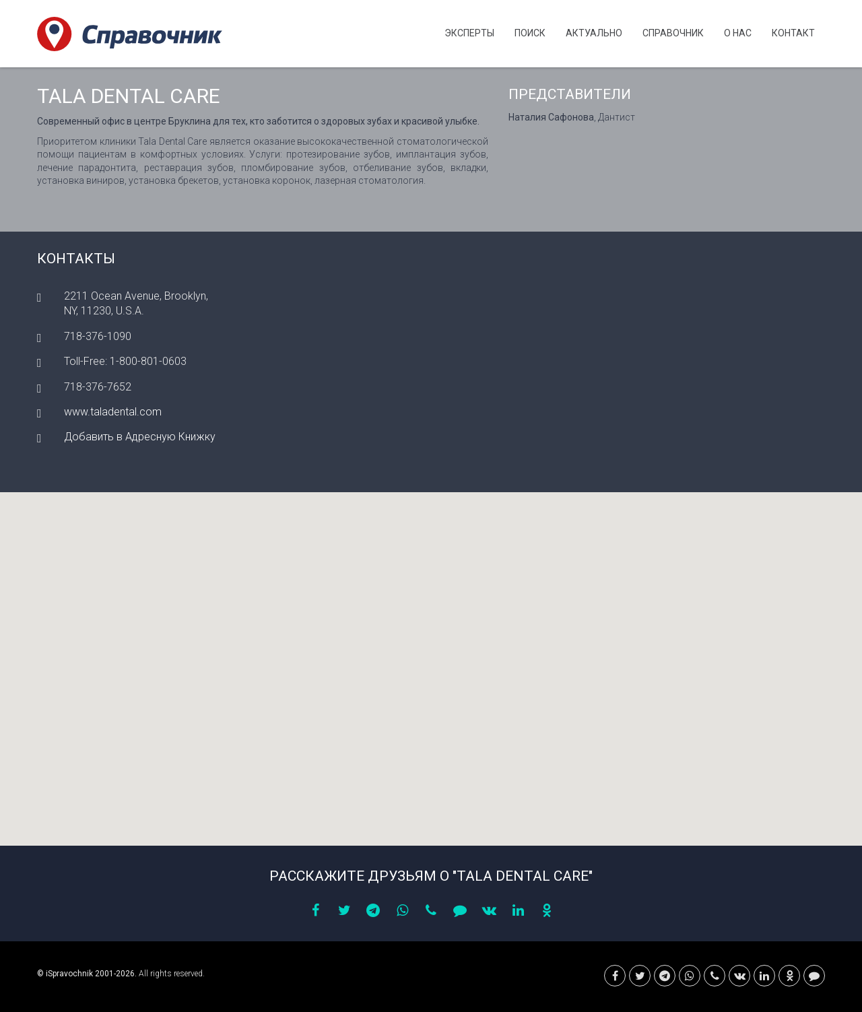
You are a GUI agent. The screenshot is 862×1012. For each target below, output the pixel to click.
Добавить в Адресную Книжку (140, 436)
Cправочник (673, 33)
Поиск (530, 33)
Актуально (594, 33)
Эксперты (469, 33)
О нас (738, 33)
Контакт (793, 33)
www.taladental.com (113, 411)
